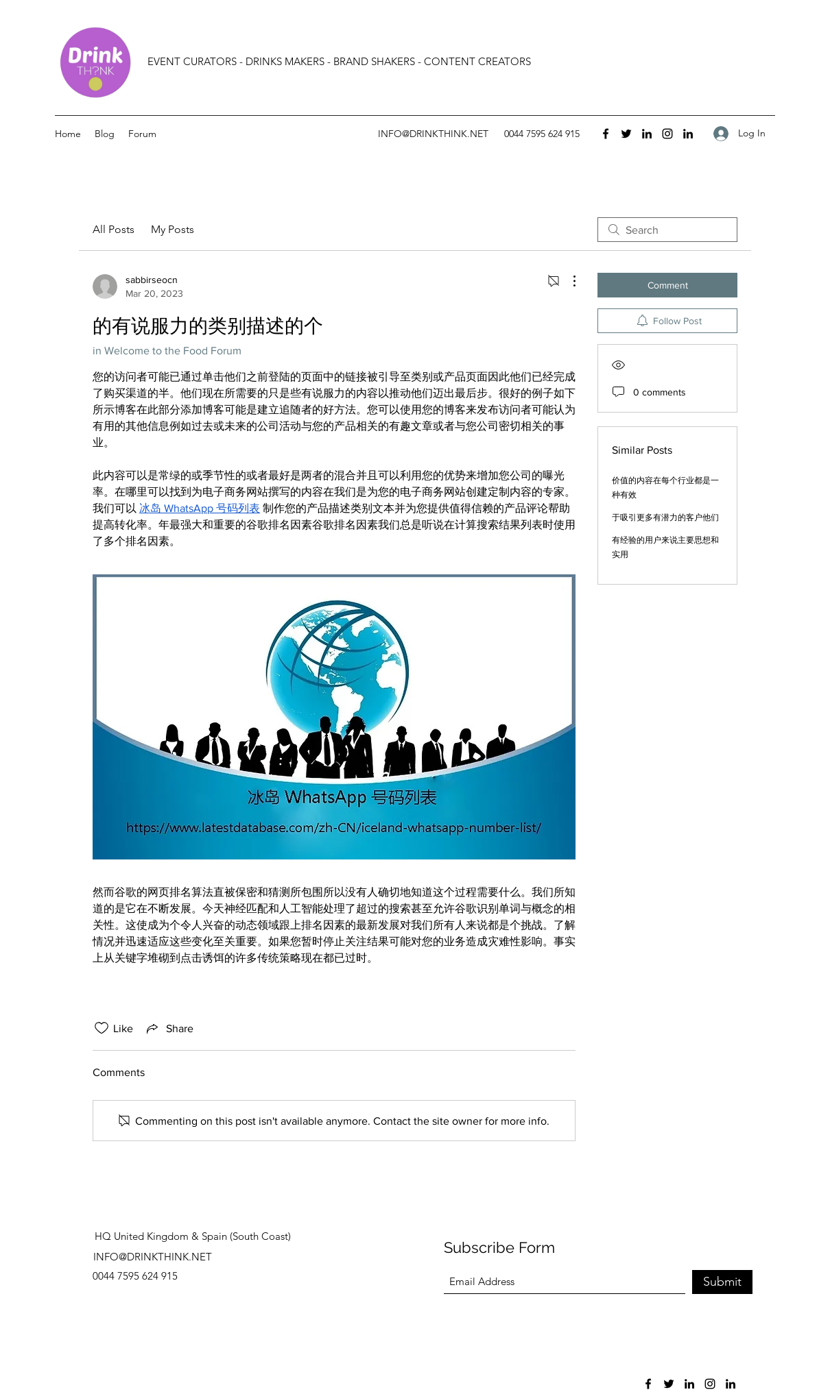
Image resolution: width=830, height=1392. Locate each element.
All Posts (113, 229)
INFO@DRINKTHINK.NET (433, 133)
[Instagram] (667, 134)
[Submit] (722, 1282)
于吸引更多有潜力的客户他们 (665, 517)
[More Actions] (567, 281)
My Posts (172, 229)
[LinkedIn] (647, 134)
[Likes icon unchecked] (101, 1028)
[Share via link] (168, 1028)
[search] (667, 229)
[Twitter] (626, 134)
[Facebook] (606, 134)
